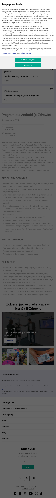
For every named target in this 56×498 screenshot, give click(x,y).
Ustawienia (28, 65)
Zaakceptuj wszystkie (28, 60)
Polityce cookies (25, 53)
